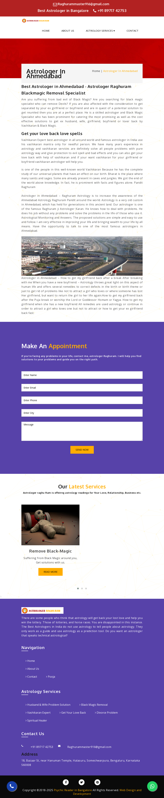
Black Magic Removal (93, 704)
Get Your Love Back (73, 712)
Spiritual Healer (36, 720)
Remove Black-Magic (50, 550)
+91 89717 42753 (112, 10)
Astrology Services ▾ (100, 30)
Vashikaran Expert (38, 712)
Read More (50, 571)
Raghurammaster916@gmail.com (83, 4)
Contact (132, 30)
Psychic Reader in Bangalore (73, 790)
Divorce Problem (106, 712)
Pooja (50, 676)
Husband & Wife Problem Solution (48, 704)
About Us (67, 30)
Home (46, 30)
